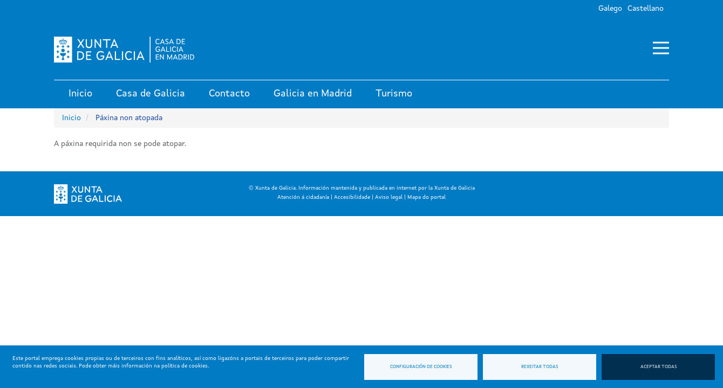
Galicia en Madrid (313, 94)
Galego (610, 8)
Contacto (229, 94)
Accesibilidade (352, 197)
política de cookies (184, 366)
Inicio (80, 94)
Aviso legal (389, 197)
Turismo (394, 94)
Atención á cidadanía (303, 197)
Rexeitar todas (539, 367)
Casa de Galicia (150, 94)
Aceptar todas (658, 367)
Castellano (645, 8)
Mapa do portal (426, 197)
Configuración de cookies (421, 367)
